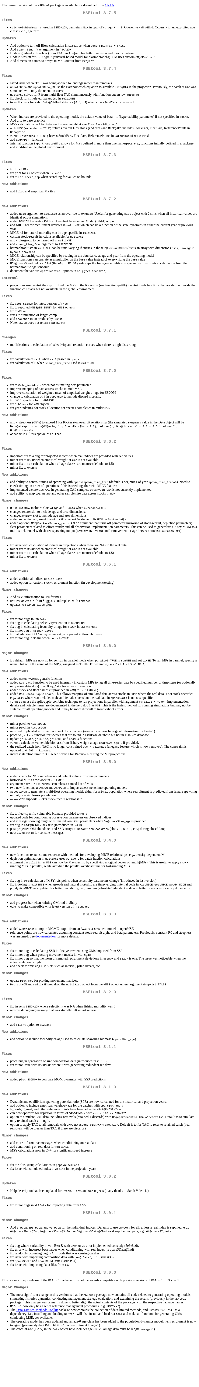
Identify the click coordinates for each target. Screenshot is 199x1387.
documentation (45, 971)
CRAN (109, 5)
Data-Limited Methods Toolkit (37, 1362)
